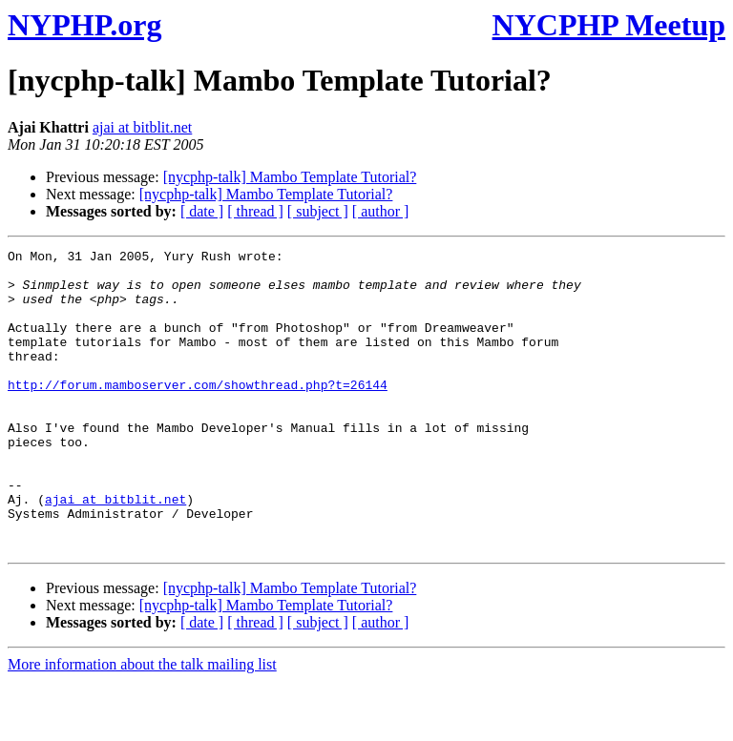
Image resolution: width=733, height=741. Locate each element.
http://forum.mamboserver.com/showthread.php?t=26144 (197, 413)
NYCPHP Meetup (608, 25)
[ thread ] (255, 211)
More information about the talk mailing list (142, 724)
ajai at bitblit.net (142, 127)
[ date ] (201, 211)
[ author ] (380, 211)
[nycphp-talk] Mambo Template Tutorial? (290, 177)
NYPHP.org (84, 25)
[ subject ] (317, 211)
